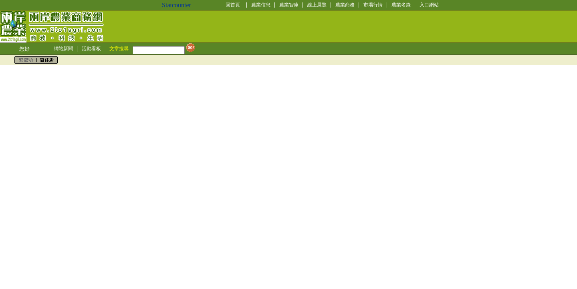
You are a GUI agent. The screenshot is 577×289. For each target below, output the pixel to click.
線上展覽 (317, 5)
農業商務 (345, 5)
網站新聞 (63, 48)
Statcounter (176, 5)
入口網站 (429, 5)
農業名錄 (401, 5)
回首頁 (233, 5)
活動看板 (91, 48)
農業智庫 (289, 5)
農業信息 (260, 5)
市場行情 (373, 5)
